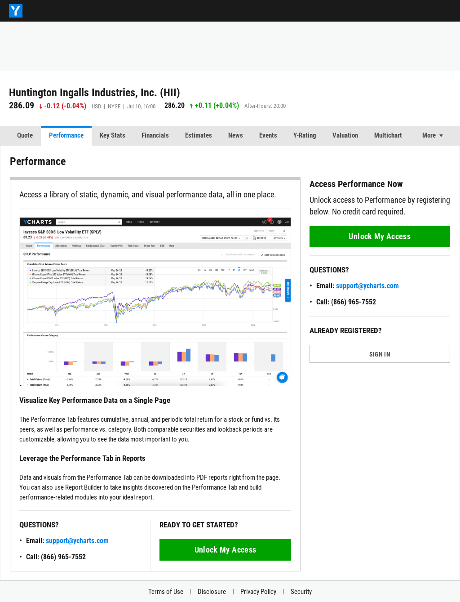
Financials (155, 135)
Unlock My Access (226, 549)
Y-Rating (304, 135)
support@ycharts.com (77, 540)
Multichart (388, 135)
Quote (25, 135)
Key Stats (112, 135)
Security (301, 592)
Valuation (345, 135)
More (429, 135)
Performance (66, 135)
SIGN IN (379, 354)
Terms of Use (165, 592)
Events (268, 135)
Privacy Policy (258, 592)
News (235, 135)
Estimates (198, 135)
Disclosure (212, 592)
